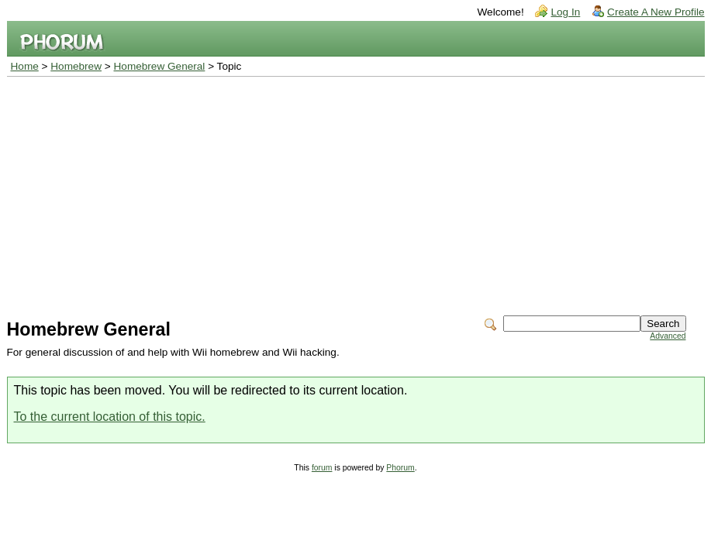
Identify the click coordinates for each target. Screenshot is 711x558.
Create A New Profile (655, 12)
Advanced (667, 336)
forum (322, 467)
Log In (565, 12)
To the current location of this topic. (109, 416)
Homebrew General (159, 66)
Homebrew (76, 66)
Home (25, 66)
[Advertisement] (356, 192)
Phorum (400, 467)
